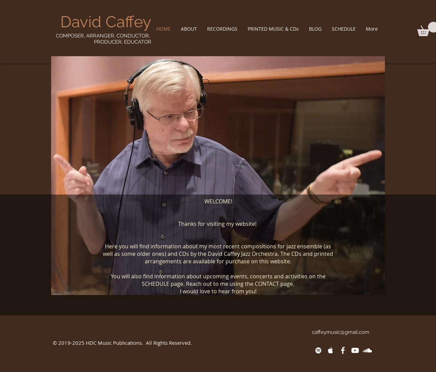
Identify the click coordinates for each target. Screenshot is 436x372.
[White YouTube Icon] (355, 350)
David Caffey (105, 22)
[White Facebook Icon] (342, 350)
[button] (189, 28)
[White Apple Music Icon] (330, 350)
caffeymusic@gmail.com (340, 332)
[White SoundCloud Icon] (367, 350)
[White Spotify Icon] (318, 350)
